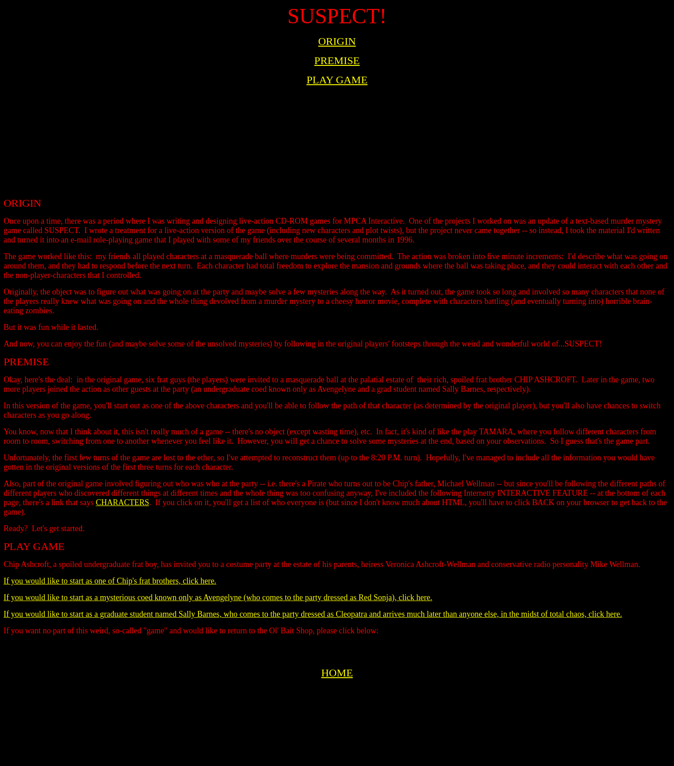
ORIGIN (337, 41)
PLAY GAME (337, 80)
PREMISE (336, 60)
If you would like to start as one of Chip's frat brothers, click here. (110, 580)
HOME (337, 673)
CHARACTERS (122, 502)
